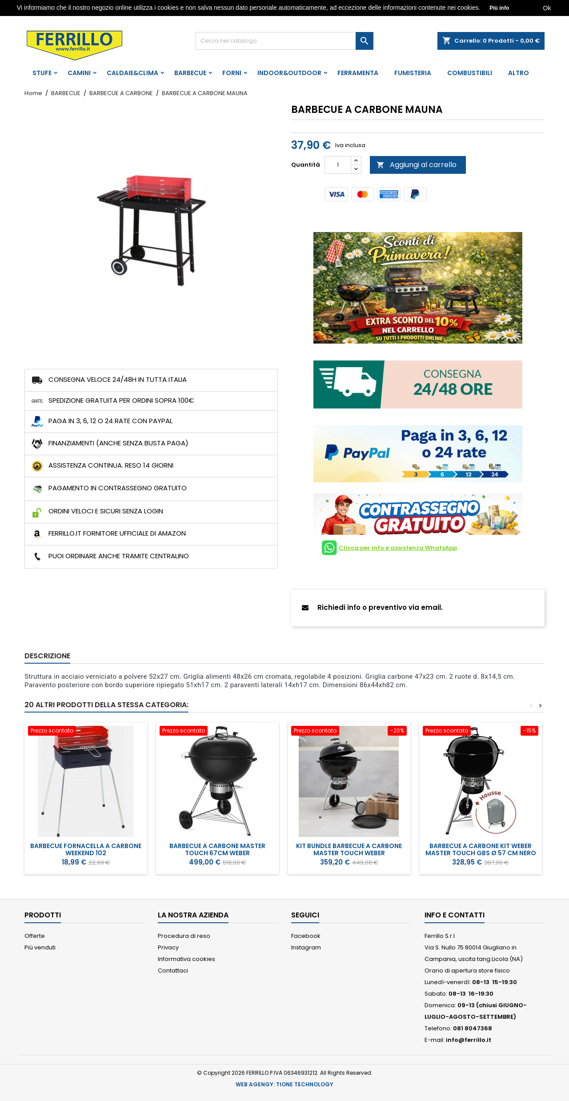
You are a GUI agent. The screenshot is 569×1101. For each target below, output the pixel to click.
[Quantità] (338, 165)
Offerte (34, 936)
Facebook (306, 936)
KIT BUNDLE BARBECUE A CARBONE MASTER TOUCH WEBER (349, 849)
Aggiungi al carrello (417, 165)
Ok (547, 8)
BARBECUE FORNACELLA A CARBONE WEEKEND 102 (85, 849)
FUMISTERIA (412, 72)
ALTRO (518, 72)
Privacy (168, 947)
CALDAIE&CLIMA (132, 72)
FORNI (231, 72)
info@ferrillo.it (468, 1040)
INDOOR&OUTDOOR (289, 72)
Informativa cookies (186, 959)
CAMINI (79, 72)
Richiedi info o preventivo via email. (372, 607)
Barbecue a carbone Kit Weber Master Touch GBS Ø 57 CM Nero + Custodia (480, 853)
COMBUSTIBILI (469, 72)
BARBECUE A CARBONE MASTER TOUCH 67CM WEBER (217, 849)
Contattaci (173, 970)
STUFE (42, 72)
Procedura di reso (184, 936)
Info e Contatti (455, 915)
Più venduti (40, 947)
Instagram (306, 947)
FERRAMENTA (357, 72)
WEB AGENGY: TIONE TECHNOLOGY (284, 1084)
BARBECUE (190, 72)
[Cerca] (284, 41)
